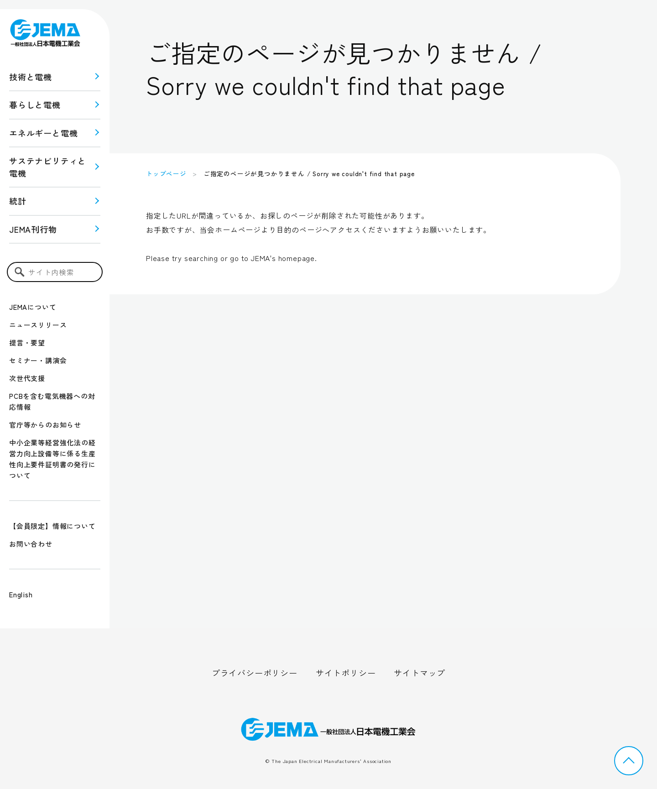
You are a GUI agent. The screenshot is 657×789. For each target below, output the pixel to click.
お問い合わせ (30, 544)
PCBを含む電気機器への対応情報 (52, 401)
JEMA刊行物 (33, 229)
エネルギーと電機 (43, 133)
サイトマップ (419, 673)
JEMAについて (32, 307)
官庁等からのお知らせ (45, 424)
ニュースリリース (38, 324)
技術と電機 (30, 77)
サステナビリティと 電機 (47, 167)
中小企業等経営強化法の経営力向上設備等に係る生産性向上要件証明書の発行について (52, 459)
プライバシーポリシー (254, 673)
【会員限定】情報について (52, 526)
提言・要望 (27, 342)
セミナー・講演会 (38, 360)
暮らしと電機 (35, 104)
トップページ (166, 173)
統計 (17, 201)
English (21, 594)
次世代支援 (27, 378)
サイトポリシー (346, 673)
